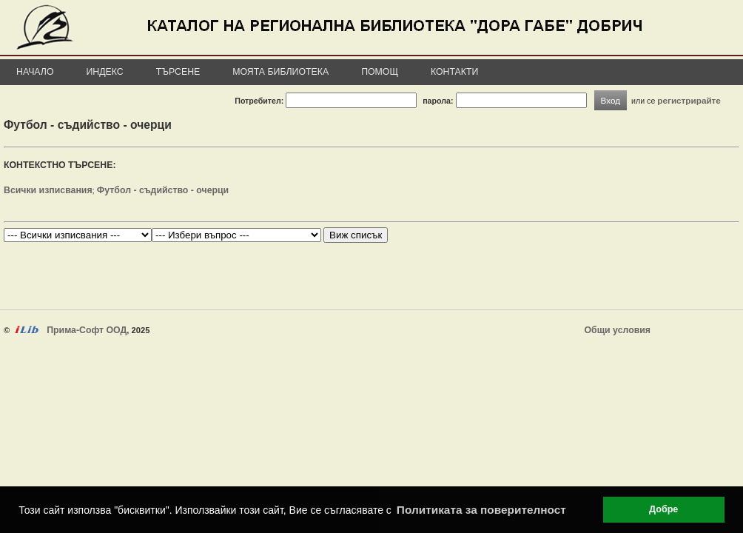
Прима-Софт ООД (87, 330)
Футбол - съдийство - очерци (163, 190)
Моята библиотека (280, 72)
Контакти (454, 72)
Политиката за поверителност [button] (481, 509)
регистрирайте (689, 100)
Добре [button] (663, 509)
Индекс (105, 72)
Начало (35, 72)
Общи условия (617, 330)
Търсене (178, 72)
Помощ (379, 72)
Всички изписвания (48, 190)
